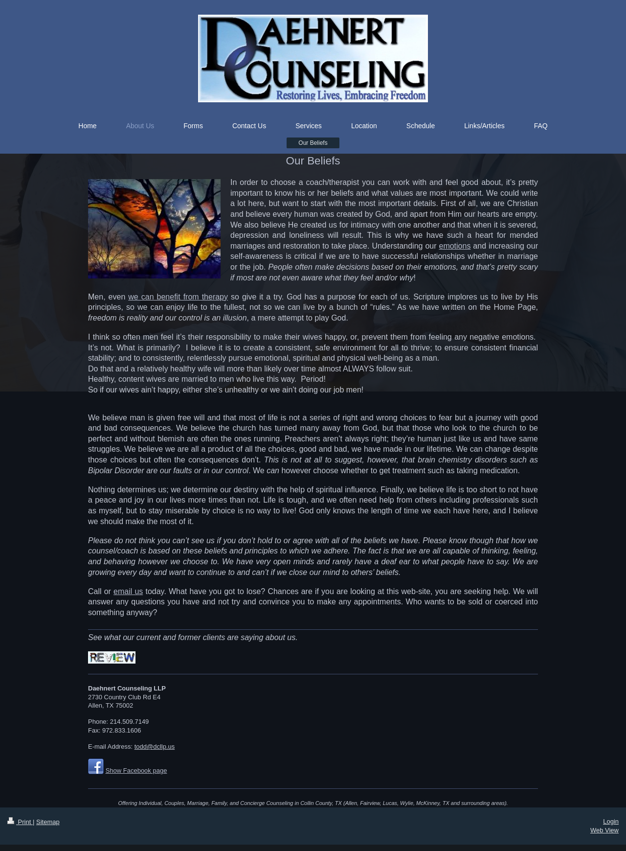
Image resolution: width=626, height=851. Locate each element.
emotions (454, 246)
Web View (604, 830)
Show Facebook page (136, 770)
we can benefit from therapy (178, 297)
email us (128, 591)
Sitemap (48, 822)
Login (611, 821)
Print (20, 822)
